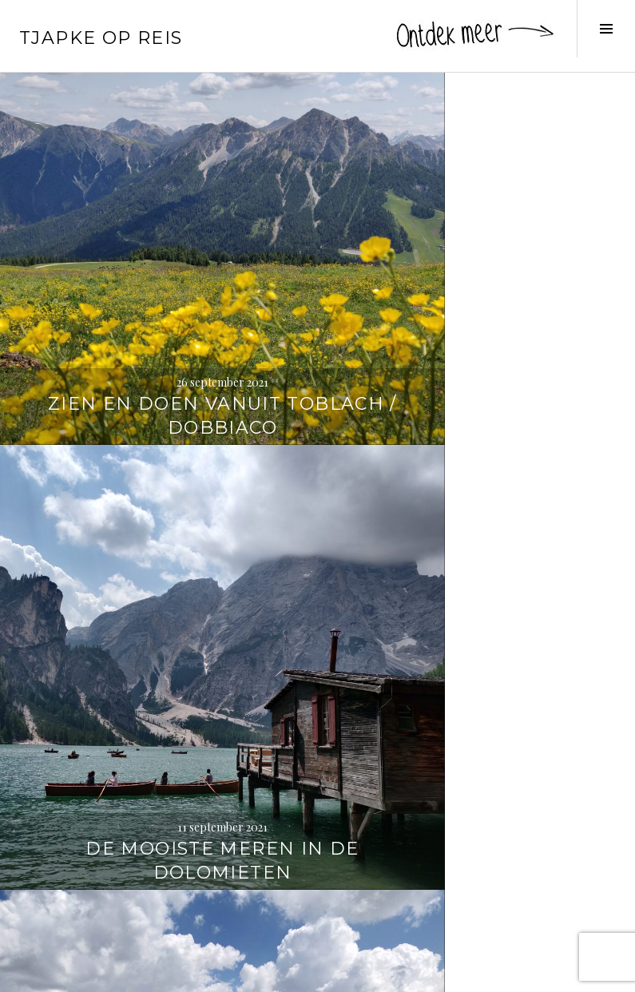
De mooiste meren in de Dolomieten (476, 288)
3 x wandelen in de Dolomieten (159, 923)
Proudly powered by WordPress (88, 972)
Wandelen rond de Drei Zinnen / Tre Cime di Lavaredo (476, 594)
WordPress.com (277, 972)
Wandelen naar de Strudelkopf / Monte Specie (159, 594)
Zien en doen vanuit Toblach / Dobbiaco (159, 288)
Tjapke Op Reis (100, 38)
